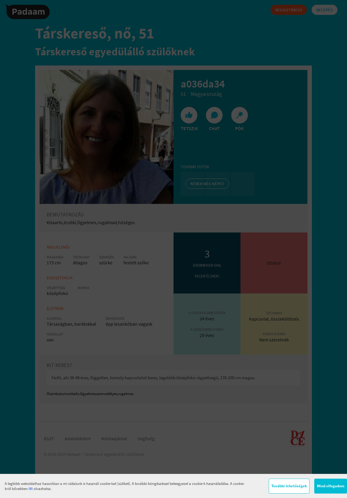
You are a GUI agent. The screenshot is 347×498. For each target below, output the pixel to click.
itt (31, 488)
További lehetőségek (289, 485)
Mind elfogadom (330, 485)
